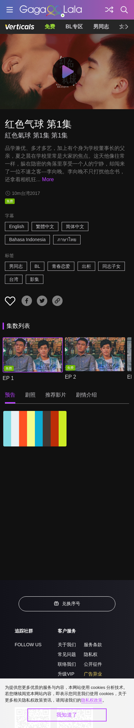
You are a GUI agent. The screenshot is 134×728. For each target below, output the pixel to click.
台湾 (13, 279)
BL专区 (74, 26)
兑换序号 (67, 603)
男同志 (101, 26)
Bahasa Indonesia (27, 239)
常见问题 (67, 654)
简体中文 (75, 226)
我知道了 (66, 715)
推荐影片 (55, 395)
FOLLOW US (28, 644)
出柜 (86, 266)
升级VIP (66, 674)
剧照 (30, 395)
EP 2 (70, 377)
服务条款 (93, 644)
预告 (10, 395)
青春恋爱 (61, 266)
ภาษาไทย (66, 239)
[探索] (109, 10)
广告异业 (93, 674)
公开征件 (93, 664)
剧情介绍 (86, 395)
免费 (50, 26)
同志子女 (111, 266)
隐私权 (90, 654)
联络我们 (67, 664)
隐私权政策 (91, 700)
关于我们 (67, 644)
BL (37, 266)
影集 (34, 279)
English (16, 226)
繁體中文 (45, 226)
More (48, 179)
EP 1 (8, 378)
